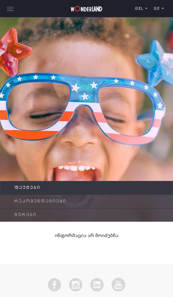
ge (157, 9)
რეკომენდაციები (40, 201)
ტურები (25, 215)
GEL (140, 9)
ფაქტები (27, 188)
